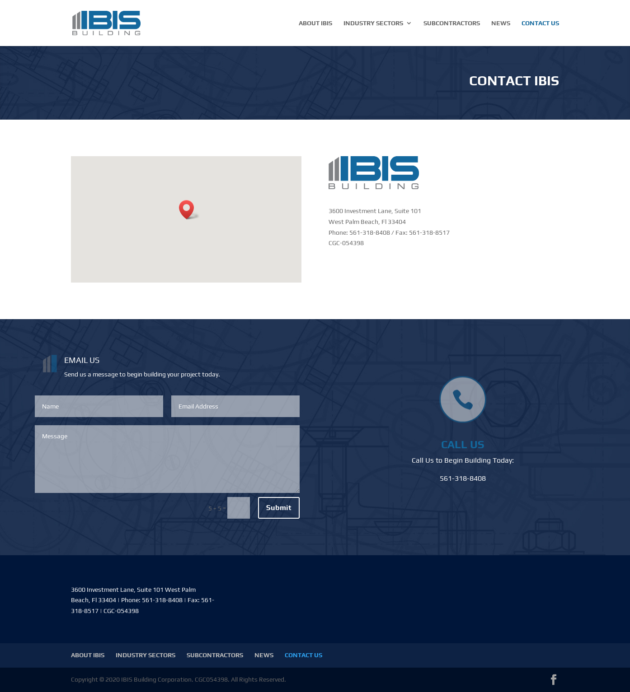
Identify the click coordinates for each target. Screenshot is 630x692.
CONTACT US (540, 23)
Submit (278, 507)
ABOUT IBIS (315, 23)
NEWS (500, 23)
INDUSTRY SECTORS (373, 23)
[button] (189, 209)
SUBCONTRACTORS (451, 23)
